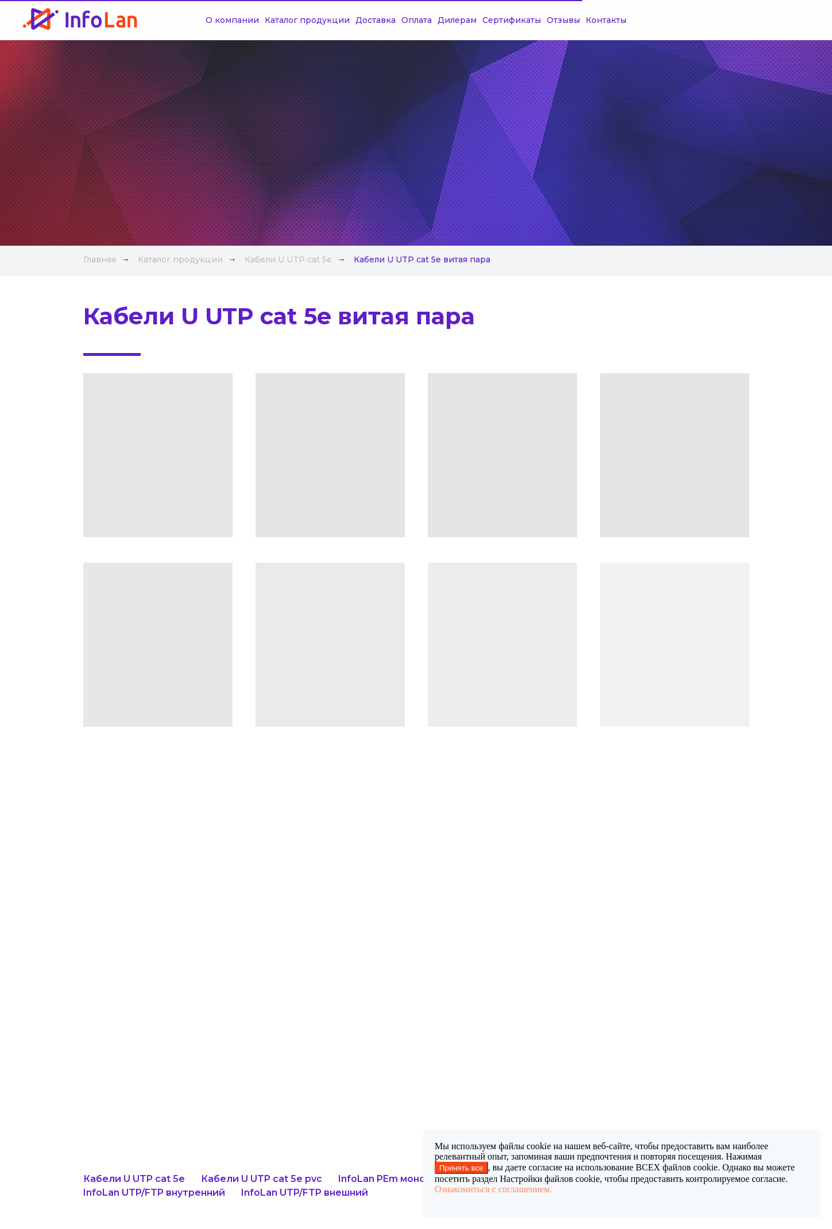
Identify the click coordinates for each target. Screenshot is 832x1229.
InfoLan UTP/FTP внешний (304, 1192)
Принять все (461, 1168)
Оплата (391, 20)
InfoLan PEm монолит (391, 1178)
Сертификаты (486, 20)
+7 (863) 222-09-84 (684, 20)
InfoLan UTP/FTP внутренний (154, 1192)
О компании (207, 20)
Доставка (350, 20)
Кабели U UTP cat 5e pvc (261, 1178)
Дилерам (431, 20)
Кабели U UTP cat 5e (288, 259)
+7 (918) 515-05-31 (771, 20)
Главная (99, 259)
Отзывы (538, 20)
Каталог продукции (281, 20)
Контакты (580, 20)
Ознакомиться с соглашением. (493, 1189)
